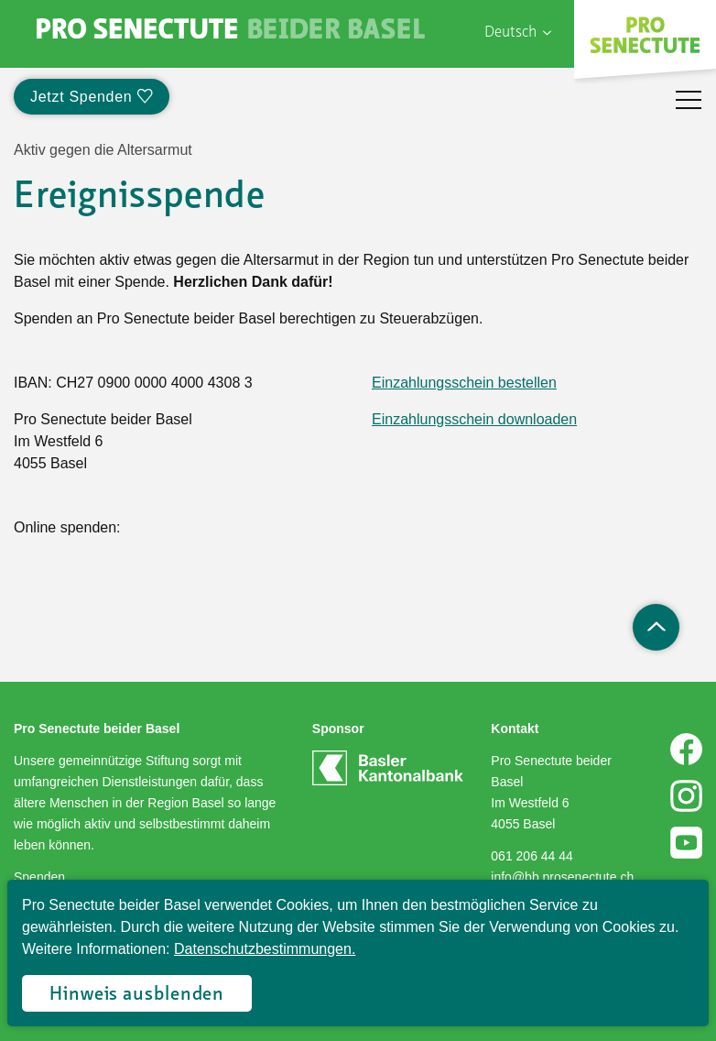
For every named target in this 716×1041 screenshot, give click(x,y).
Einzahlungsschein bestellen (464, 382)
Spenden (39, 877)
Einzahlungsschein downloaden (474, 419)
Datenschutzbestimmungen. (264, 949)
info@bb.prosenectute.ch (562, 877)
